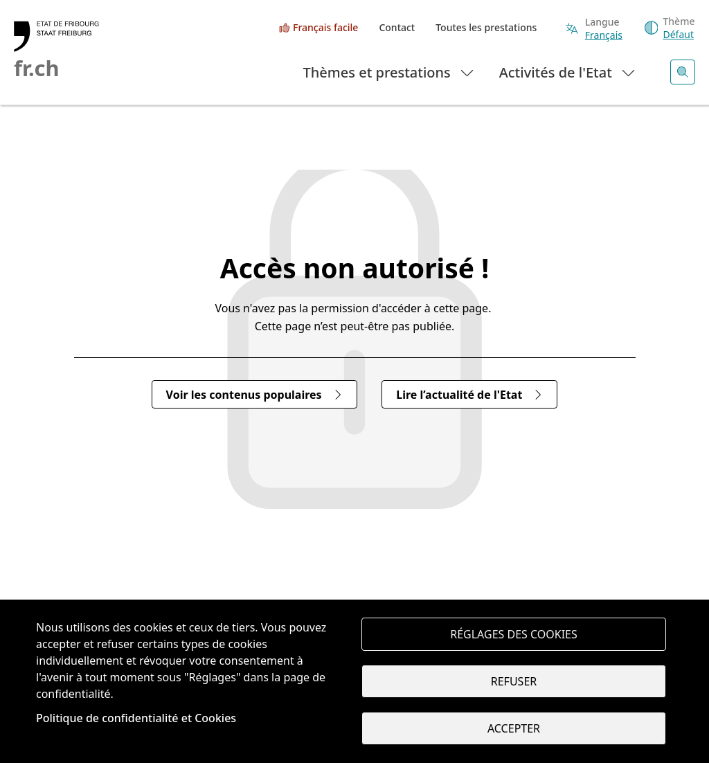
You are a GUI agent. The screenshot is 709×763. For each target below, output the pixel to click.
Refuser (514, 681)
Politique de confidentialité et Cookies (136, 718)
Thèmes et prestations (389, 71)
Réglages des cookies (513, 634)
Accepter (513, 728)
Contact (397, 27)
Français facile (325, 27)
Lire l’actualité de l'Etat (469, 394)
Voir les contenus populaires (254, 394)
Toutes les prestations (486, 27)
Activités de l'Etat (568, 71)
